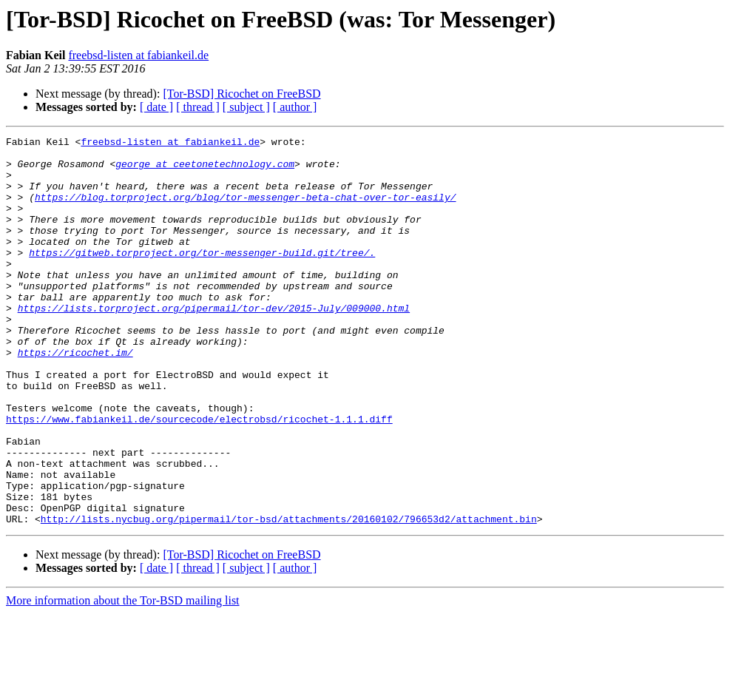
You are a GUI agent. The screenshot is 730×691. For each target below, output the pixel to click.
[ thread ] (198, 107)
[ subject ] (246, 107)
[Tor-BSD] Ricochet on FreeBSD (241, 93)
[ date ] (156, 107)
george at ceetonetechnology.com (204, 170)
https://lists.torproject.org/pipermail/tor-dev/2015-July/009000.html (214, 343)
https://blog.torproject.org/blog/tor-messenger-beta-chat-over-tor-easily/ (245, 210)
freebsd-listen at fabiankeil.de (138, 55)
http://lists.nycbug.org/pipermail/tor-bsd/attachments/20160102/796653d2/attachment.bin (289, 596)
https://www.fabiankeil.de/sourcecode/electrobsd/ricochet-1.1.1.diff (199, 476)
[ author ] (295, 107)
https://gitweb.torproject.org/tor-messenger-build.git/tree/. (202, 276)
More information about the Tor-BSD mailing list (123, 678)
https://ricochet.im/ (75, 396)
